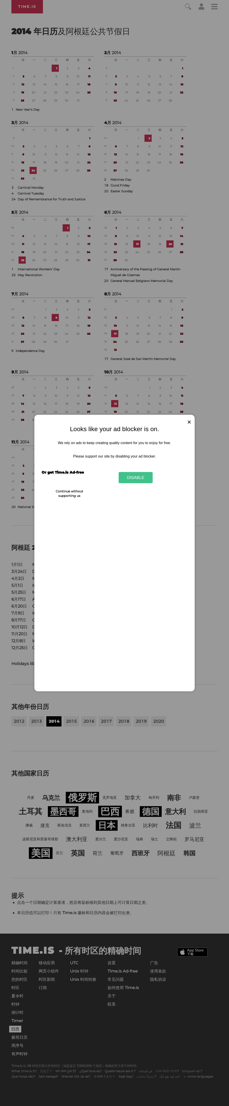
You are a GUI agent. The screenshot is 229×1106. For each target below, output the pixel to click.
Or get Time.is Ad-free (63, 472)
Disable (135, 477)
